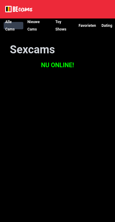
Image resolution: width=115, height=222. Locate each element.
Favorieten (87, 25)
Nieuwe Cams (33, 25)
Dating (107, 25)
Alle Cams (10, 25)
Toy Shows (61, 25)
